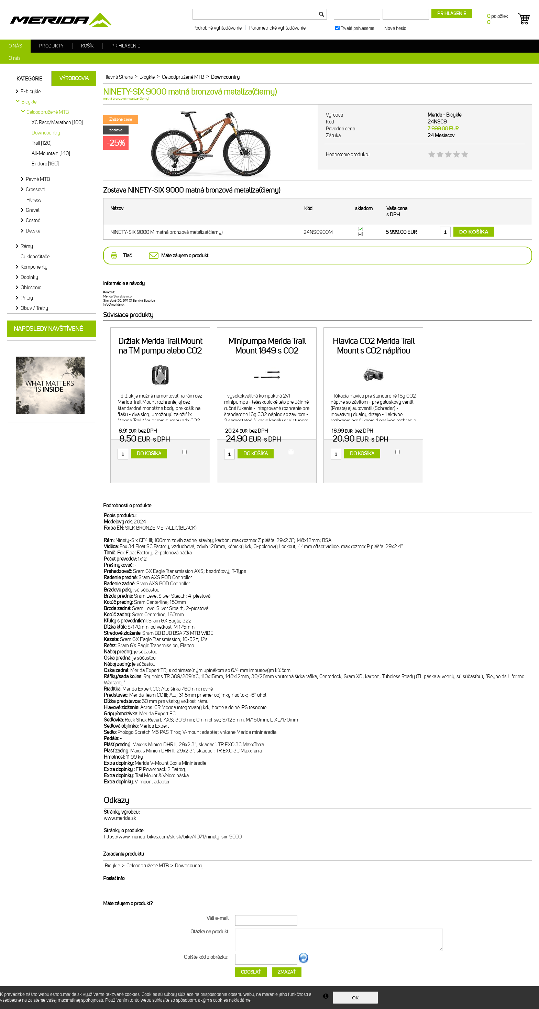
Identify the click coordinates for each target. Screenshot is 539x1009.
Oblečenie (31, 287)
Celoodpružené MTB (147, 865)
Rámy (27, 246)
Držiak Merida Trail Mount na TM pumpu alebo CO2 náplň (160, 350)
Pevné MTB (38, 179)
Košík (87, 46)
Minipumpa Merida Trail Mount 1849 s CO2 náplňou (267, 350)
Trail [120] (42, 143)
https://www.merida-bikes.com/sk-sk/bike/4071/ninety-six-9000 (173, 837)
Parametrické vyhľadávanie (277, 28)
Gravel (32, 210)
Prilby (27, 298)
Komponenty (34, 267)
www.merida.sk (120, 818)
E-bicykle (31, 91)
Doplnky (29, 277)
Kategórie (29, 79)
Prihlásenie (125, 46)
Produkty (51, 46)
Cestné (33, 220)
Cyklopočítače (35, 256)
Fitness (34, 200)
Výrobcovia (74, 78)
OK (355, 997)
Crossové (35, 189)
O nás (15, 46)
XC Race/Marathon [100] (57, 122)
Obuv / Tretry (34, 308)
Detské (33, 231)
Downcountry (46, 133)
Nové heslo (395, 28)
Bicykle (112, 865)
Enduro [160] (45, 164)
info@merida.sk (113, 305)
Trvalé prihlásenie (357, 28)
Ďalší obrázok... (303, 962)
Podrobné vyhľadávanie (217, 28)
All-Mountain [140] (51, 153)
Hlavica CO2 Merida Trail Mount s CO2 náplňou (373, 346)
